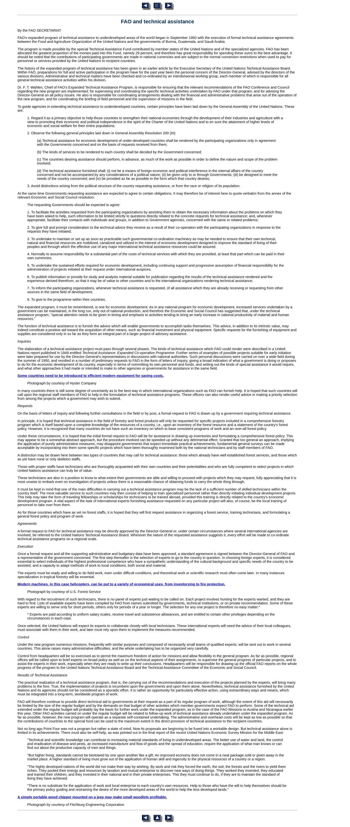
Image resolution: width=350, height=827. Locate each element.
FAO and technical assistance (157, 22)
